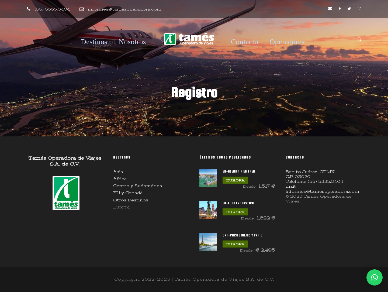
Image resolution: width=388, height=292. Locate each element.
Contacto (244, 42)
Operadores (287, 42)
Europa (121, 207)
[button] (374, 277)
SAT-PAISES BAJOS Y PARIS (242, 235)
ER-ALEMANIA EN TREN (239, 171)
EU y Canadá (128, 193)
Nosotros (132, 42)
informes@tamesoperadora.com (124, 9)
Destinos (94, 42)
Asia (118, 172)
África (120, 179)
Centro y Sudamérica (137, 186)
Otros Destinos (130, 200)
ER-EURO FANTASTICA (238, 203)
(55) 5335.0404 (52, 9)
